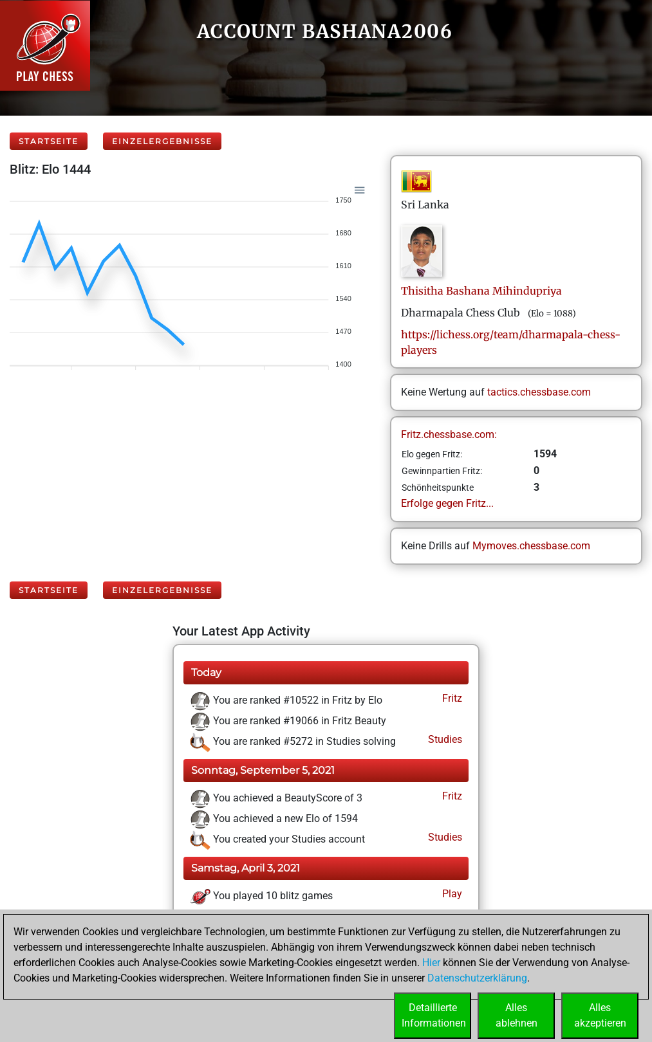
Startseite (49, 141)
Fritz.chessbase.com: (449, 434)
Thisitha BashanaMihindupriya (481, 290)
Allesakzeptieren (600, 1015)
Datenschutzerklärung (477, 978)
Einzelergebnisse (162, 141)
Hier (431, 962)
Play (451, 894)
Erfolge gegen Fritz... (447, 503)
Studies (443, 739)
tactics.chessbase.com (539, 392)
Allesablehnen (516, 1015)
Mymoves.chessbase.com (531, 546)
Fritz (451, 698)
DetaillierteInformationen (434, 1015)
